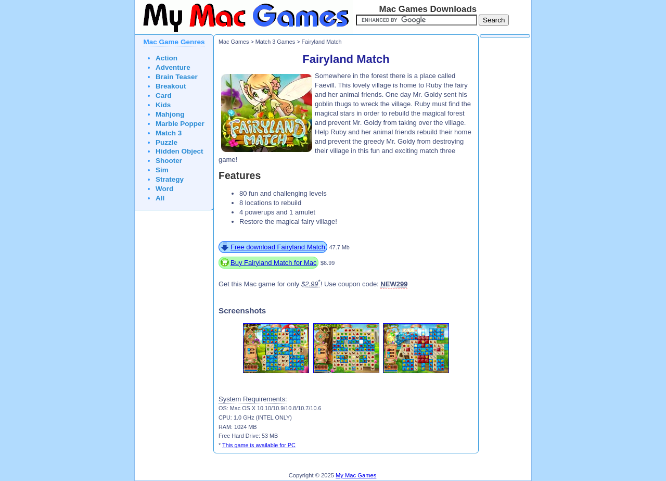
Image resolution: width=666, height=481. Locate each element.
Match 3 (169, 133)
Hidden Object (179, 151)
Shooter (169, 160)
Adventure (173, 67)
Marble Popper (180, 124)
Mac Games (234, 42)
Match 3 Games (275, 42)
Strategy (170, 179)
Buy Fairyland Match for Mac (273, 263)
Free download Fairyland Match (277, 247)
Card (164, 95)
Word (164, 189)
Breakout (171, 86)
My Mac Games (356, 475)
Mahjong (170, 114)
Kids (163, 105)
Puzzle (166, 142)
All (160, 198)
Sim (162, 170)
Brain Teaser (177, 77)
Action (166, 58)
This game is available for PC (259, 445)
